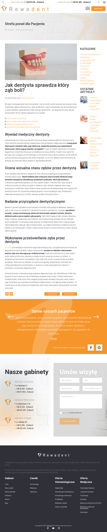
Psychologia (84, 496)
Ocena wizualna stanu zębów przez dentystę (22, 121)
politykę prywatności (75, 413)
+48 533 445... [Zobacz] (35, 2)
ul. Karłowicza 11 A (23, 404)
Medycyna (33, 488)
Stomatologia (86, 72)
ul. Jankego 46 (21, 422)
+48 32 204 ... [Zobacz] (24, 407)
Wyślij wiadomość (70, 421)
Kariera (7, 499)
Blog (6, 503)
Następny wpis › (69, 294)
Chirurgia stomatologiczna (90, 54)
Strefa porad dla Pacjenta (24, 30)
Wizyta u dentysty (27, 98)
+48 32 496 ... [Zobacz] (24, 425)
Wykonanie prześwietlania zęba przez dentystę (23, 127)
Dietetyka (83, 499)
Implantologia (86, 63)
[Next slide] (3, 2)
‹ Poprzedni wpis (52, 294)
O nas (6, 484)
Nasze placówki (10, 492)
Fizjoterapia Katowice (87, 488)
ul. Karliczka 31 (21, 386)
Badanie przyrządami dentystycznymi (19, 124)
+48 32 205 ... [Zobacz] (24, 389)
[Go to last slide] (98, 2)
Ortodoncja (85, 66)
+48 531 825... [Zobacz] (81, 2)
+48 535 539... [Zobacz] (24, 428)
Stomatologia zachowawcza (64, 492)
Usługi (83, 78)
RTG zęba (8, 247)
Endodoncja (85, 57)
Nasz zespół (9, 488)
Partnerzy (8, 496)
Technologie (85, 75)
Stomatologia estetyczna (63, 496)
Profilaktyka (59, 499)
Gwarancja (33, 492)
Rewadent (11, 30)
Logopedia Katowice (87, 492)
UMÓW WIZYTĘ (98, 9)
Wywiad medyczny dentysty (16, 118)
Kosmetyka (83, 512)
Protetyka (84, 69)
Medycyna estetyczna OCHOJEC (90, 503)
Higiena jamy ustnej (88, 60)
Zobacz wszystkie (61, 507)
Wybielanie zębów (87, 84)
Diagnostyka (59, 488)
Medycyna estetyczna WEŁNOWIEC (87, 508)
